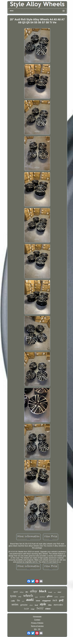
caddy (13, 601)
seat (55, 592)
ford (36, 605)
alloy (33, 591)
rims (50, 605)
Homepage (37, 616)
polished (62, 597)
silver (31, 605)
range (33, 609)
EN (35, 629)
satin (23, 601)
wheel (59, 592)
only (19, 597)
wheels (28, 596)
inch (55, 600)
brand (50, 592)
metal (36, 597)
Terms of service (37, 626)
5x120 (26, 609)
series (15, 604)
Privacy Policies (37, 623)
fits (18, 600)
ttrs (27, 592)
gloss (49, 596)
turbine (56, 597)
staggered (46, 601)
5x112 (39, 608)
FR (39, 629)
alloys (22, 592)
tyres (13, 596)
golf (61, 600)
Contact (37, 620)
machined (42, 597)
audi (30, 600)
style (43, 604)
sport (15, 591)
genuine (24, 604)
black (42, 591)
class (47, 609)
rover (38, 601)
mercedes (58, 604)
